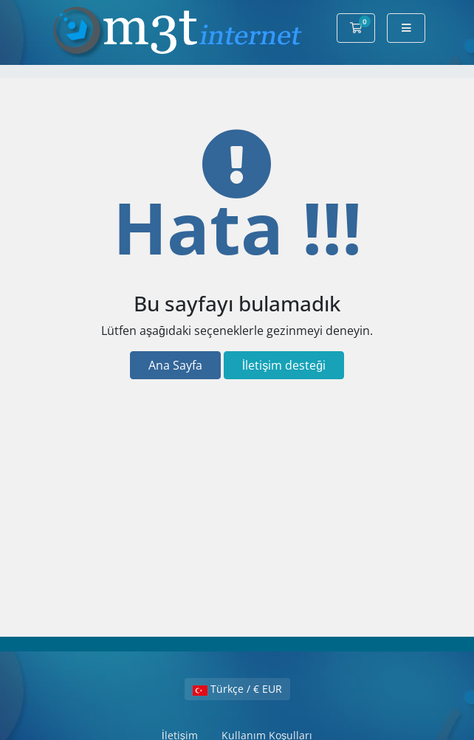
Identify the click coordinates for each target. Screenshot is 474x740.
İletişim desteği (284, 365)
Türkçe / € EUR (237, 689)
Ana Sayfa (175, 365)
